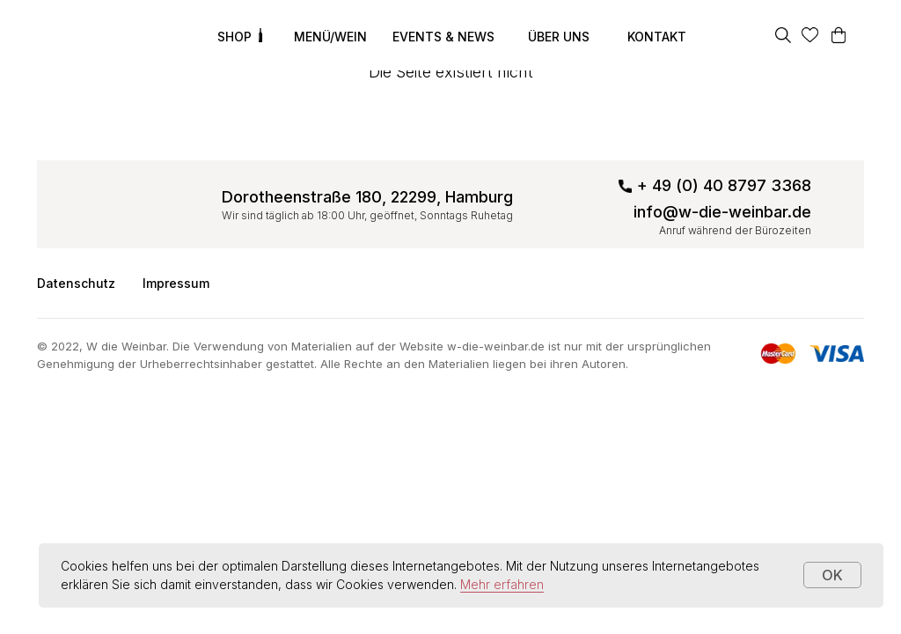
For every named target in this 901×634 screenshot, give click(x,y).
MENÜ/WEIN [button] (330, 36)
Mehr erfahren (502, 584)
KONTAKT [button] (656, 36)
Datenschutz (76, 283)
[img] (86, 35)
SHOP (234, 36)
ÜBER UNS (559, 36)
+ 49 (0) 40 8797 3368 (724, 185)
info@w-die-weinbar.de (722, 212)
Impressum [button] (176, 283)
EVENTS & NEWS (443, 36)
